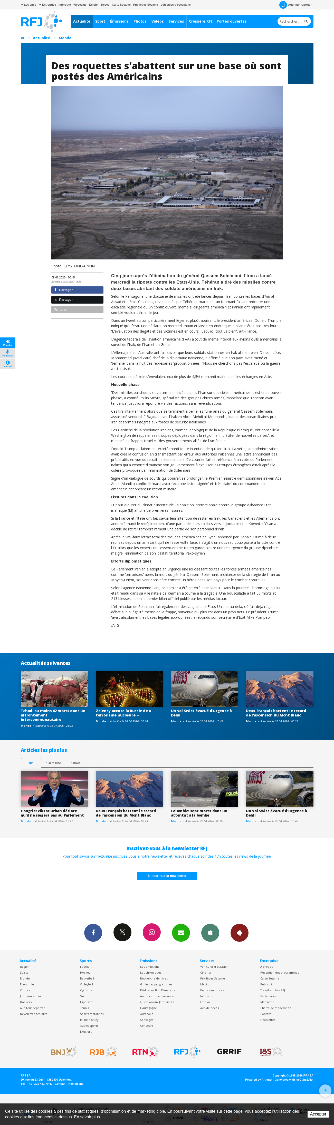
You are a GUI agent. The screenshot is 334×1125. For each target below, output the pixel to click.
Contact (265, 1013)
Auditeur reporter (32, 1008)
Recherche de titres (154, 978)
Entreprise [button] (47, 4)
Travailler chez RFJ (272, 990)
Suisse (24, 972)
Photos (140, 21)
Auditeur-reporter (295, 5)
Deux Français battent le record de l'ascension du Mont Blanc (276, 712)
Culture (25, 990)
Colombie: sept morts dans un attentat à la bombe (199, 813)
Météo (204, 984)
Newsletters (181, 932)
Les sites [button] (28, 4)
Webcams (80, 4)
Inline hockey (89, 1019)
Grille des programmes (156, 984)
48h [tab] (30, 763)
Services (176, 21)
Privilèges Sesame (212, 978)
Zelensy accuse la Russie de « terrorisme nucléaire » (123, 712)
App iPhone (210, 932)
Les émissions (149, 966)
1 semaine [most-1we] (53, 763)
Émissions (119, 21)
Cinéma (205, 972)
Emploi (94, 4)
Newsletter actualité (33, 1013)
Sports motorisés (91, 1013)
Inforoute (65, 4)
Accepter (318, 1114)
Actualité (81, 21)
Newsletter (267, 1019)
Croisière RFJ (200, 21)
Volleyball (86, 984)
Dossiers (26, 1002)
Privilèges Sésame (145, 4)
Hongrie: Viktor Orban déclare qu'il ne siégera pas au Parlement (52, 813)
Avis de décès (209, 1008)
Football (85, 966)
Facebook (93, 932)
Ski (82, 996)
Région (25, 966)
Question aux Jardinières (157, 1002)
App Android (240, 932)
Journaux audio (30, 996)
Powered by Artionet (258, 1079)
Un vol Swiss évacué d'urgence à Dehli (201, 712)
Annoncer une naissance (157, 996)
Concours (146, 1025)
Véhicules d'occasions (175, 4)
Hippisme (86, 1002)
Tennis (84, 1008)
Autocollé (146, 1013)
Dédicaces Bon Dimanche (157, 990)
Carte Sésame (121, 4)
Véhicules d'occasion (214, 966)
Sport (100, 21)
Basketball (87, 978)
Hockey (85, 972)
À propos (266, 966)
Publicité (266, 984)
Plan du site (75, 1083)
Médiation (267, 1002)
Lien (60, 310)
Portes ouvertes (232, 21)
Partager (63, 290)
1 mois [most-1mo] (75, 763)
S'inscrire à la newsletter (167, 876)
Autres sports (89, 1025)
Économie (27, 984)
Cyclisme (86, 990)
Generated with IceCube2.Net (294, 1079)
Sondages (146, 1019)
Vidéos (157, 21)
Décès (105, 4)
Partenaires (268, 996)
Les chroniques (150, 972)
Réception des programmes (279, 972)
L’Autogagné (148, 1008)
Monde (65, 37)
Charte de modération (275, 1008)
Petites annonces (212, 990)
